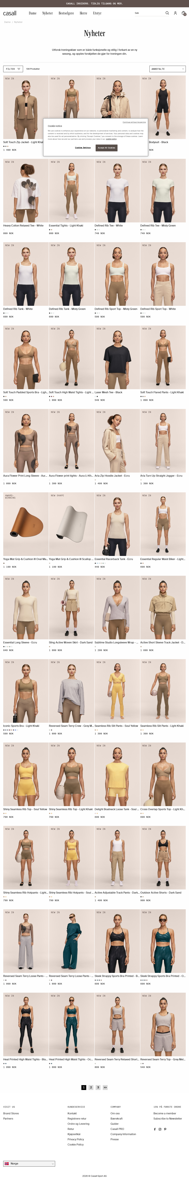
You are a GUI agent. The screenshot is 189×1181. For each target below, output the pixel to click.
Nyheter (47, 12)
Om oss (115, 1113)
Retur (71, 1129)
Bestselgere (66, 12)
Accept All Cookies (106, 148)
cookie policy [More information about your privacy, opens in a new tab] (111, 139)
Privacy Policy (76, 1139)
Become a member (165, 1113)
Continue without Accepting (134, 122)
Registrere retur (77, 1118)
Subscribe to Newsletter (168, 1118)
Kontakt (72, 1113)
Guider (115, 1124)
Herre (83, 12)
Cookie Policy (75, 1144)
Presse (115, 1139)
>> (105, 1087)
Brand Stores (11, 1113)
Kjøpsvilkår (74, 1134)
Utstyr (97, 12)
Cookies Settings (83, 147)
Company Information (123, 1134)
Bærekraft (117, 1118)
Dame (32, 12)
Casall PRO (117, 1129)
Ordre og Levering (78, 1124)
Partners (8, 1118)
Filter (13, 69)
